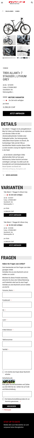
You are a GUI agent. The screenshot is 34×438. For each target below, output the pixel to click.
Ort (3, 310)
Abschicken (11, 406)
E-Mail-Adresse (7, 330)
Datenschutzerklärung (14, 399)
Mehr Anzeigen (11, 175)
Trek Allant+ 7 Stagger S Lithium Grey (15, 192)
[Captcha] (17, 394)
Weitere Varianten (16, 97)
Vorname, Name (7, 290)
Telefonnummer (7, 340)
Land (4, 320)
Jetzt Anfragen (17, 113)
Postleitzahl (6, 300)
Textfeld (4, 349)
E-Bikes (17, 11)
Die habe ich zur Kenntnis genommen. (17, 400)
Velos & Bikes (9, 11)
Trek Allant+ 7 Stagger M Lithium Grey (16, 222)
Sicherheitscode (7, 378)
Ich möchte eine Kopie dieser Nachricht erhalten (17, 373)
